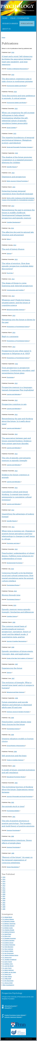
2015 (16, 108)
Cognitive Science (12, 616)
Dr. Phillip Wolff (6, 978)
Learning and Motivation (13, 394)
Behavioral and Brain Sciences (15, 309)
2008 (12, 647)
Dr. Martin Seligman (8, 970)
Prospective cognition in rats (14, 404)
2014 (12, 206)
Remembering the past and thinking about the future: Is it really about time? (17, 421)
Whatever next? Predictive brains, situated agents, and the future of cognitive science (16, 302)
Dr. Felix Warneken (7, 947)
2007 (16, 664)
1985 (12, 853)
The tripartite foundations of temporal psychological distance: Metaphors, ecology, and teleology (18, 140)
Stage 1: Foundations (19, 18)
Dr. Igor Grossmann (8, 953)
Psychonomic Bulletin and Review (16, 85)
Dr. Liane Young (7, 968)
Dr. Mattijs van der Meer (9, 972)
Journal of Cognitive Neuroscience (16, 641)
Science (9, 253)
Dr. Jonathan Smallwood (9, 959)
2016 (12, 52)
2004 (13, 766)
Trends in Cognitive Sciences (15, 760)
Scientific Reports (12, 167)
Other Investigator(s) (8, 985)
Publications (27, 24)
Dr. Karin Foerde (7, 961)
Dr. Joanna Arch (7, 957)
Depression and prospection (14, 177)
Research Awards (10, 24)
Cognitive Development (13, 222)
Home (4, 18)
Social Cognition (11, 127)
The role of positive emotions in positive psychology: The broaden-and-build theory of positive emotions (18, 823)
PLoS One (10, 273)
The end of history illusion (13, 249)
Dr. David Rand (6, 934)
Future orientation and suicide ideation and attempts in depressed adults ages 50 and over (17, 704)
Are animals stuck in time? (13, 806)
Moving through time (11, 595)
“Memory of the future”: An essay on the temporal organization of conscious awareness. (17, 860)
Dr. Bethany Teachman (8, 923)
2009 (13, 622)
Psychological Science (13, 599)
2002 (16, 783)
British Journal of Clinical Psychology (17, 181)
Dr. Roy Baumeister (8, 980)
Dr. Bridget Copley (7, 928)
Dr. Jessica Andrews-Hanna (10, 955)
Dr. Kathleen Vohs (7, 964)
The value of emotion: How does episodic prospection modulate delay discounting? (17, 266)
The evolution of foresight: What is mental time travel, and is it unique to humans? (18, 685)
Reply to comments (10, 337)
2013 (14, 245)
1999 (12, 836)
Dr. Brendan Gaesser (8, 925)
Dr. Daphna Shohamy (8, 932)
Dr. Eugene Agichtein (8, 940)
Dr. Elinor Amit (6, 936)
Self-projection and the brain (14, 756)
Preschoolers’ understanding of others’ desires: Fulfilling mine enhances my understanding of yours (18, 556)
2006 (16, 698)
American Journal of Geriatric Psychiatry (18, 711)
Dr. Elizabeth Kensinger (9, 938)
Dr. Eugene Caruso (7, 942)
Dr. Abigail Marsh (7, 917)
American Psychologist (13, 830)
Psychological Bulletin (13, 810)
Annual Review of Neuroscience (16, 745)
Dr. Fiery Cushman (7, 949)
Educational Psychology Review (16, 777)
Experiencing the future (12, 668)
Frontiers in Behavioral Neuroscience (17, 68)
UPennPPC (8, 1008)
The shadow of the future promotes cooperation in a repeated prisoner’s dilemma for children (17, 160)
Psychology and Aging (13, 543)
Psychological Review (13, 585)
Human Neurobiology (13, 867)
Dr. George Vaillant (7, 951)
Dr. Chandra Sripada (8, 930)
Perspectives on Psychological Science (18, 326)
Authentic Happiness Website (12, 1017)
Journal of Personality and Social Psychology (19, 796)
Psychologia (10, 377)
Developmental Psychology (14, 563)
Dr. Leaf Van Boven (8, 966)
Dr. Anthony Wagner (8, 919)
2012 (16, 363)
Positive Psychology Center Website (15, 1015)
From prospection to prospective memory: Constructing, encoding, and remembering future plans (18, 370)
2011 (13, 527)
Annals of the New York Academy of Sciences (19, 658)
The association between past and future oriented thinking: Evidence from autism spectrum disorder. (16, 441)
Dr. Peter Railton (7, 976)
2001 (13, 816)
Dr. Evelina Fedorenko (8, 944)
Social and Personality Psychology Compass (19, 147)
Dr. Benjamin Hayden (8, 921)
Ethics (8, 239)
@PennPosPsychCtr (10, 1006)
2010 (16, 549)
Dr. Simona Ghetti (7, 983)
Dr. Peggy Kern (6, 974)
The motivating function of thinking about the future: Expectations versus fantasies (18, 789)
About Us (6, 29)
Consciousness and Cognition (15, 290)
